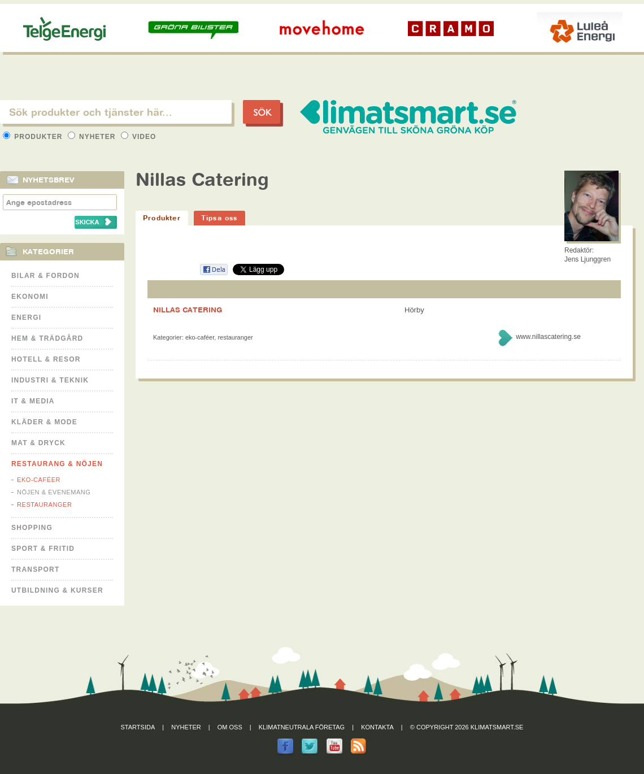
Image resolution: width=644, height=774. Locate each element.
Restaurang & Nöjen (57, 464)
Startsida (138, 727)
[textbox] (116, 112)
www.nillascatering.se (548, 337)
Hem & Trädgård (47, 338)
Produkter (34, 137)
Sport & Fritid (43, 549)
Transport (35, 569)
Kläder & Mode (44, 422)
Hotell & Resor (46, 359)
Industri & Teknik (50, 380)
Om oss (229, 727)
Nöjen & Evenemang (53, 492)
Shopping (32, 528)
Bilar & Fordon (45, 276)
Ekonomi (30, 297)
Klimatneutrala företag (302, 727)
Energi (26, 317)
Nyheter (93, 137)
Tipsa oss (219, 218)
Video (138, 137)
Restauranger (44, 504)
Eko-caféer (38, 479)
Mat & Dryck (38, 443)
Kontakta (377, 727)
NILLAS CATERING (188, 309)
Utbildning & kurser (57, 590)
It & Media (33, 401)
